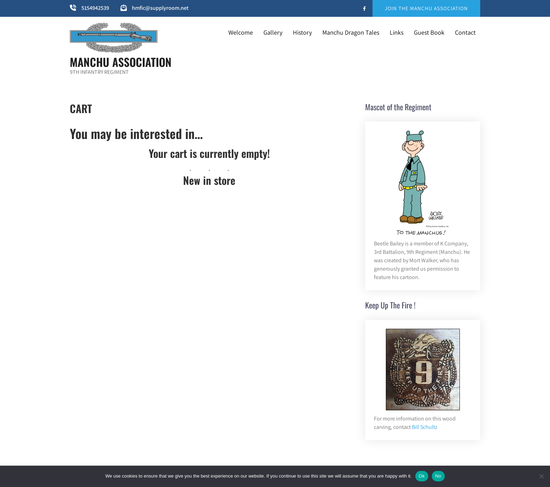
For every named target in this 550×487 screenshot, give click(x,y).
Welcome (240, 32)
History (302, 32)
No (438, 476)
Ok (422, 476)
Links (396, 32)
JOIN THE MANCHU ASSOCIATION (426, 8)
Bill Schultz (424, 427)
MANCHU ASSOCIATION (121, 62)
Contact (465, 32)
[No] (541, 476)
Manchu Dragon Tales (350, 32)
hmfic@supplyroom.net (160, 8)
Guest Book (429, 32)
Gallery (272, 32)
